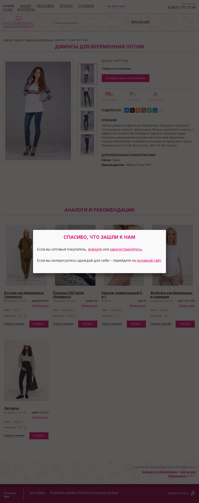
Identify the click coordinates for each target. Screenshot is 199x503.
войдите (95, 249)
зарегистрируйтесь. (126, 249)
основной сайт (149, 260)
